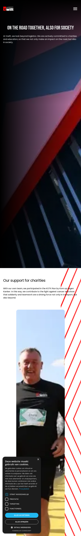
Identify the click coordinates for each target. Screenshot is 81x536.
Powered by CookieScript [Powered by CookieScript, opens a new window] (21, 531)
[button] (21, 527)
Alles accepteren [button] (22, 515)
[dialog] (22, 495)
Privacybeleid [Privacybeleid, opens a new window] (24, 489)
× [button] (38, 459)
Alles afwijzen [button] (21, 522)
